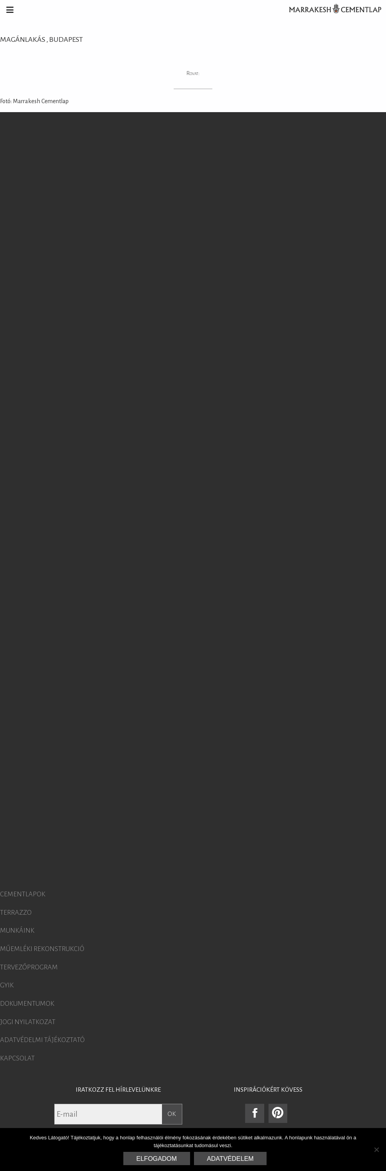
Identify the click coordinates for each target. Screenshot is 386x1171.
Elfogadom (156, 1158)
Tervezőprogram (29, 967)
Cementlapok (22, 894)
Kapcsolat (17, 1058)
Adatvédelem (230, 1158)
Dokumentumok (27, 1003)
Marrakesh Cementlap (331, 10)
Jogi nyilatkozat (27, 1022)
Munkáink (17, 930)
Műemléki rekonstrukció (42, 949)
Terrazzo (16, 912)
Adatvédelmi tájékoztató (42, 1040)
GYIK (7, 985)
